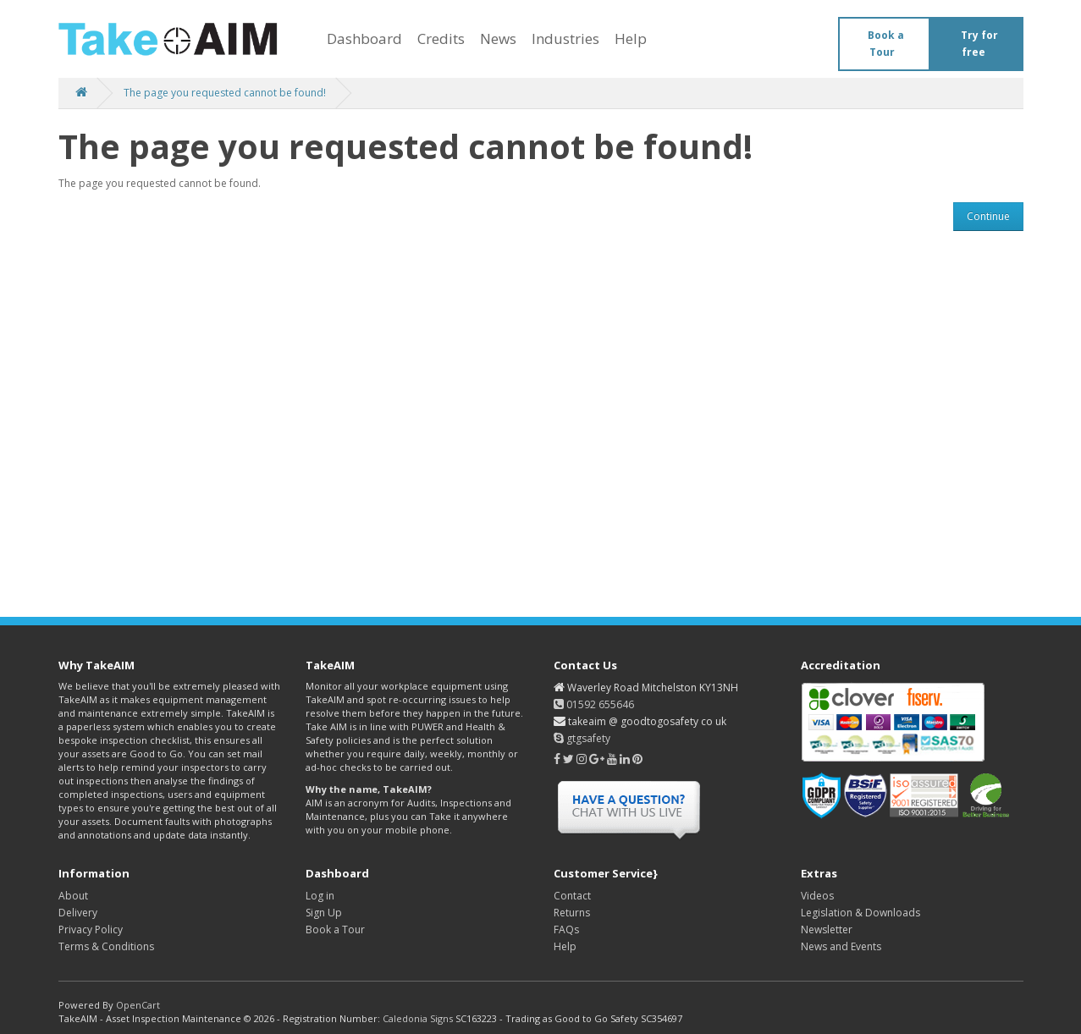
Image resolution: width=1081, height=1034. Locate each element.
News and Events (841, 946)
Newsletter (826, 929)
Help (631, 38)
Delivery (77, 912)
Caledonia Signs (418, 1018)
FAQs (566, 929)
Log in (320, 895)
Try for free (979, 43)
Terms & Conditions (106, 946)
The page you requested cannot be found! (225, 92)
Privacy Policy (90, 929)
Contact (572, 895)
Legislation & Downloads (860, 912)
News (498, 38)
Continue (988, 216)
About (73, 895)
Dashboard (364, 38)
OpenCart (138, 1004)
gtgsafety (582, 738)
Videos (817, 895)
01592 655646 (594, 704)
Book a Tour (886, 43)
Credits (441, 38)
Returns (572, 912)
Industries (565, 38)
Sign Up (324, 912)
